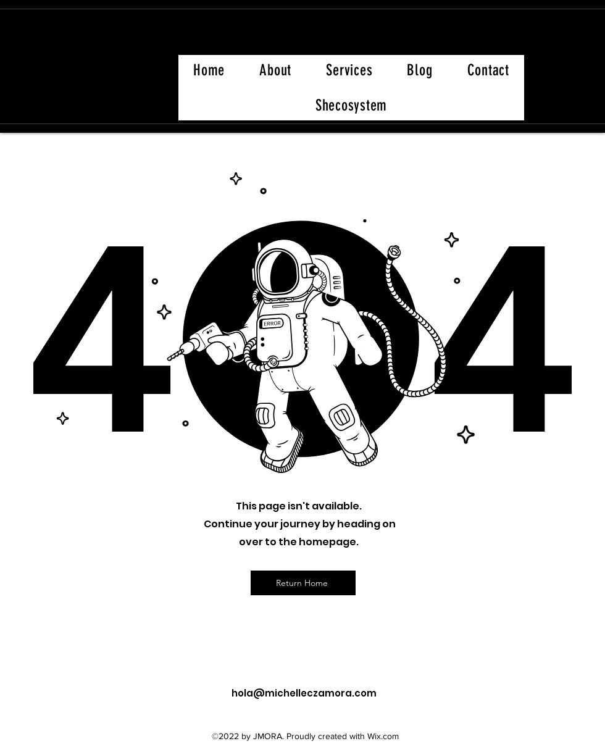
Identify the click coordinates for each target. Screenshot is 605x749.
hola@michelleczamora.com (304, 693)
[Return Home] (303, 583)
